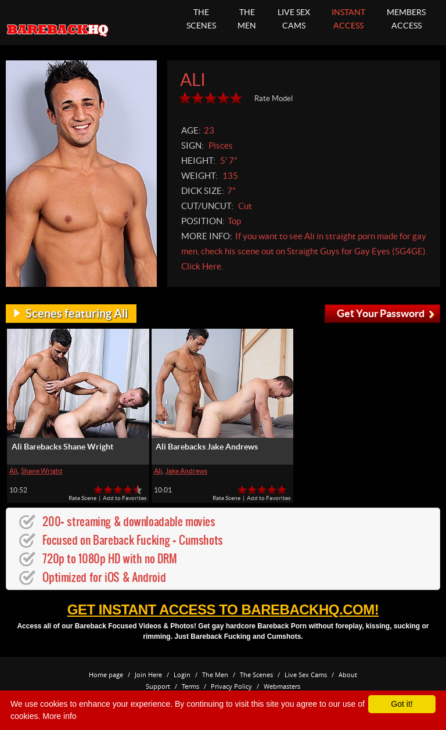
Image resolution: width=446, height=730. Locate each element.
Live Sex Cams (306, 674)
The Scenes (256, 674)
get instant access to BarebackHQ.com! (223, 609)
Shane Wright (41, 470)
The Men (215, 674)
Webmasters (282, 686)
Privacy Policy (231, 686)
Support (158, 686)
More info (59, 716)
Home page (106, 674)
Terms (190, 686)
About (348, 674)
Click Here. (202, 266)
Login (182, 674)
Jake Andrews (186, 470)
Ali (13, 470)
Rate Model (273, 98)
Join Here (148, 674)
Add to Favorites (124, 498)
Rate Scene (82, 498)
